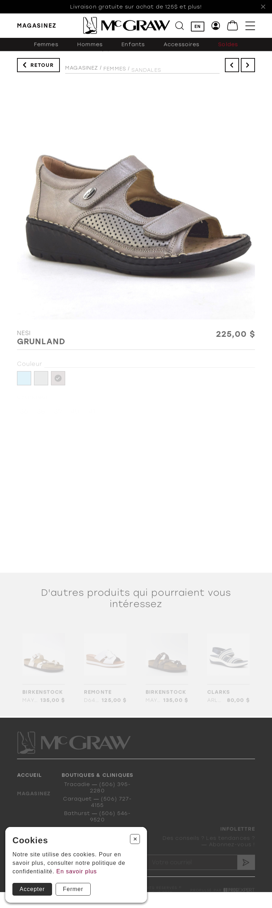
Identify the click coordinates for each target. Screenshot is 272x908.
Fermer (73, 889)
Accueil (29, 782)
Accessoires (181, 49)
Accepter (32, 889)
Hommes (90, 49)
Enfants (133, 49)
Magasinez (81, 71)
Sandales (146, 74)
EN (197, 26)
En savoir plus (76, 871)
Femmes (46, 49)
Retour (42, 67)
